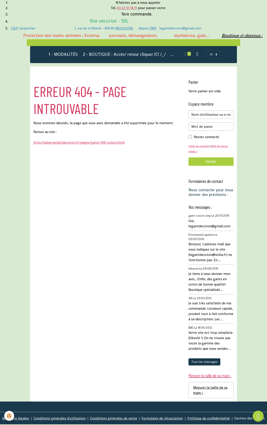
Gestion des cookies (249, 418)
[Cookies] (9, 416)
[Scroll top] (258, 416)
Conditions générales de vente (113, 418)
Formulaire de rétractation (162, 418)
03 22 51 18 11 (127, 8)
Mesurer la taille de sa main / (210, 390)
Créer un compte (198, 146)
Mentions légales (15, 418)
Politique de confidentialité (208, 418)
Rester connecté (206, 137)
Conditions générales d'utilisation (59, 418)
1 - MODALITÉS (63, 54)
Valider (211, 161)
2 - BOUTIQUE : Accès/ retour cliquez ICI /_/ (124, 54)
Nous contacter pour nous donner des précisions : (210, 192)
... (172, 54)
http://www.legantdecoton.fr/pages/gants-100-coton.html (79, 142)
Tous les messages (204, 362)
